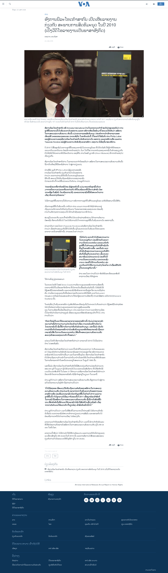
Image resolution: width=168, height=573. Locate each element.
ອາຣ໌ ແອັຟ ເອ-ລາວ (91, 560)
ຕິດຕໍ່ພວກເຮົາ (53, 536)
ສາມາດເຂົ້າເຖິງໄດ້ (90, 565)
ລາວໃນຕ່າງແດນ (90, 520)
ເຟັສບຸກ (14, 548)
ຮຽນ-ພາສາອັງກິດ (126, 524)
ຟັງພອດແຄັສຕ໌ (89, 536)
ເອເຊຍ (14, 524)
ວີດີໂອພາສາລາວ (17, 499)
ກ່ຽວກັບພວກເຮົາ (17, 536)
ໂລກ (50, 524)
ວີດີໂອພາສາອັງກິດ (18, 508)
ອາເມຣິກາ (52, 520)
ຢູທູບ (13, 503)
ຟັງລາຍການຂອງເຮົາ (54, 499)
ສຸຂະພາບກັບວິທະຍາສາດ (129, 520)
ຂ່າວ (46, 14)
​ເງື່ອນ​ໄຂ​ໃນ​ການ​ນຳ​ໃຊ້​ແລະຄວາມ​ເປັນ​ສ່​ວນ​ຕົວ (26, 565)
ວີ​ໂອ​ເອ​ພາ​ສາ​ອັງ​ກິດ (55, 560)
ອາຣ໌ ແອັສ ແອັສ (53, 548)
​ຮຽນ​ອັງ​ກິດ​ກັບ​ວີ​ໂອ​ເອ (55, 565)
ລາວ (13, 520)
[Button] (112, 47)
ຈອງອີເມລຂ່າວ (89, 548)
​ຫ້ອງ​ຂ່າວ (15, 560)
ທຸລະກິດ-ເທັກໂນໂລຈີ (91, 524)
